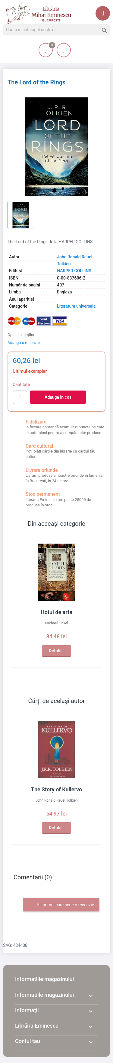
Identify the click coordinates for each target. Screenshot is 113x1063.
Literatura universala (76, 306)
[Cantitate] (20, 397)
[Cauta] (56, 30)
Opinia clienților (21, 334)
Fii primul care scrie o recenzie (61, 905)
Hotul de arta (56, 612)
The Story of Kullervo (56, 789)
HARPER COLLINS (74, 270)
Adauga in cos (58, 397)
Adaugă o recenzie (24, 342)
